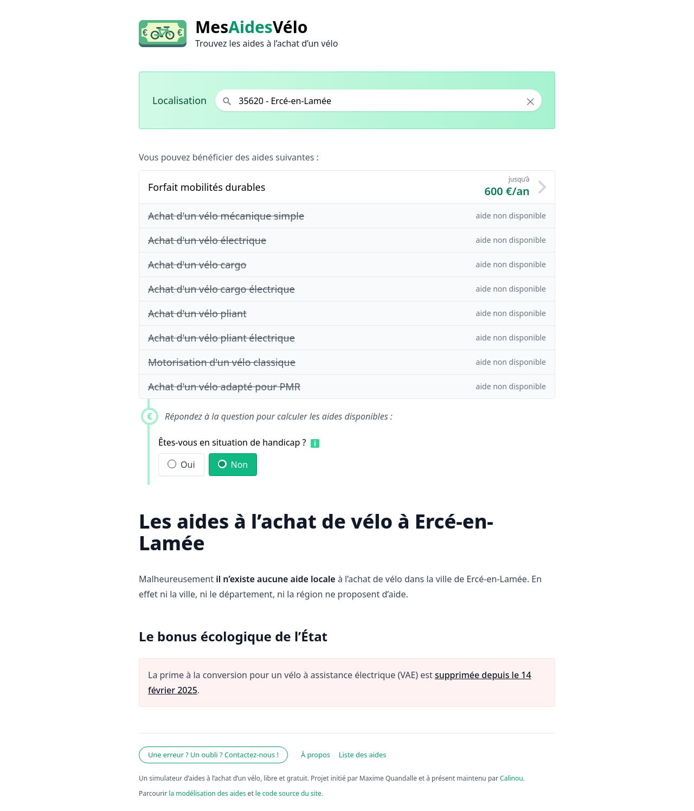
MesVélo (251, 27)
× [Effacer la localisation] (530, 101)
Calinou (511, 778)
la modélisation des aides (207, 793)
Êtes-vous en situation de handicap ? (232, 442)
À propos (315, 754)
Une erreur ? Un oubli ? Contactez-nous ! (213, 754)
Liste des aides (363, 754)
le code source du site (288, 793)
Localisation (179, 100)
